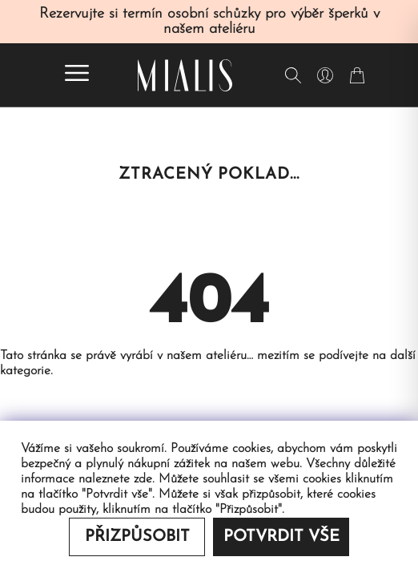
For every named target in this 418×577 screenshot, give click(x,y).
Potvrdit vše (281, 537)
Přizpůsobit (137, 537)
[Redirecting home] (185, 75)
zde (143, 479)
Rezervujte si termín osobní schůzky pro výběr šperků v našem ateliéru (209, 21)
